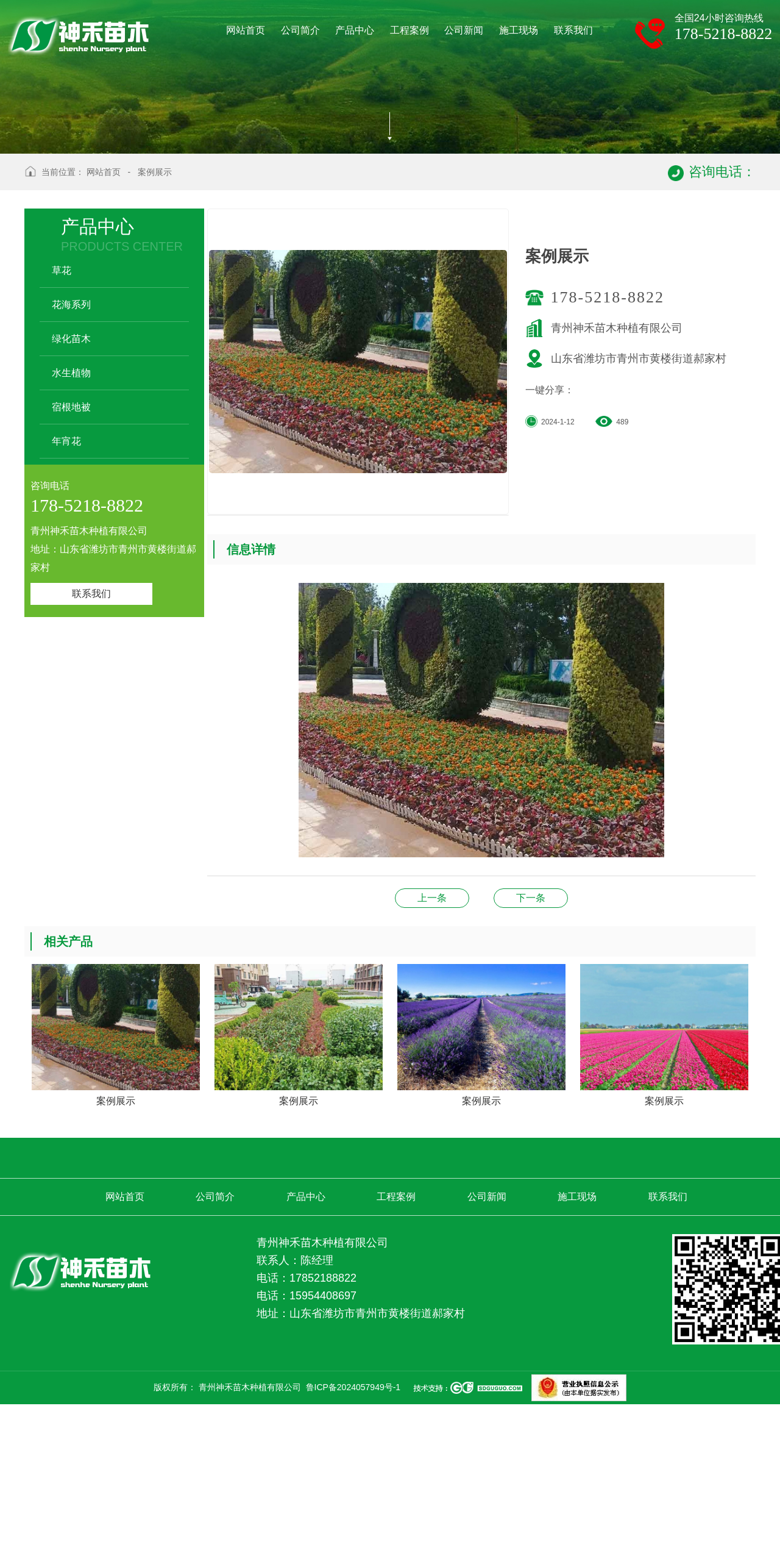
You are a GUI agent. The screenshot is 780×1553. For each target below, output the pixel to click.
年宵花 (66, 592)
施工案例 (530, 1049)
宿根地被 (71, 558)
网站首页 (104, 323)
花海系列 (71, 456)
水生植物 (71, 524)
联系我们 (91, 745)
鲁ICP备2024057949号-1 (353, 1538)
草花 (61, 421)
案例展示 (155, 323)
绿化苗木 (71, 490)
